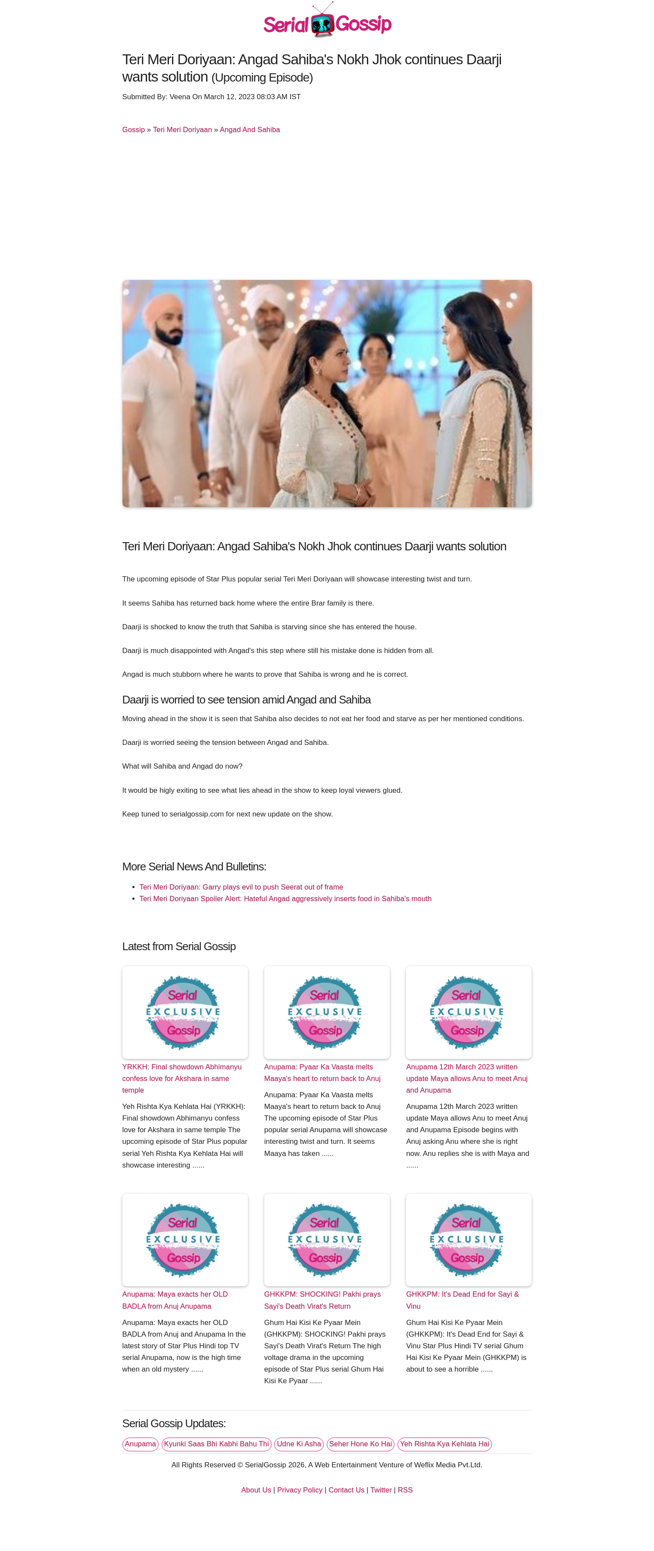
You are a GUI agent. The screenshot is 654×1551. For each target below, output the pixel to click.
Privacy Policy (299, 1490)
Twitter (381, 1490)
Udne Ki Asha (299, 1444)
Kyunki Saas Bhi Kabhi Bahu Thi (216, 1444)
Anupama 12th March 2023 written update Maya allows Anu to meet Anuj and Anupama (467, 1078)
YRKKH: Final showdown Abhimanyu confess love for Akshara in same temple (182, 1078)
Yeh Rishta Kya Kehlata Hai (444, 1444)
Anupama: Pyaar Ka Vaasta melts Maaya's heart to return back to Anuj (322, 1073)
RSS (405, 1490)
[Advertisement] (327, 211)
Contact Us (347, 1490)
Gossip (133, 130)
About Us (256, 1490)
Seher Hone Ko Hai (360, 1444)
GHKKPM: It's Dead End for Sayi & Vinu (462, 1300)
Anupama (140, 1444)
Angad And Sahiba (250, 130)
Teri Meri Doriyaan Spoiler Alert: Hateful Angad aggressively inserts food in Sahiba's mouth (286, 899)
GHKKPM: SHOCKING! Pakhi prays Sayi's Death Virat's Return (322, 1300)
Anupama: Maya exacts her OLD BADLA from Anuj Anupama (175, 1300)
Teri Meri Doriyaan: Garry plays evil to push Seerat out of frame (242, 887)
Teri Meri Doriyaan (182, 130)
